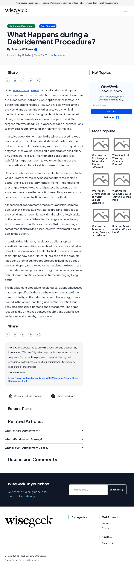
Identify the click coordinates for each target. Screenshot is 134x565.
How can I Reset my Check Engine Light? (121, 229)
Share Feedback (62, 396)
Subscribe (111, 111)
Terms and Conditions (29, 560)
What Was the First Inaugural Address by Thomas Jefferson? (99, 161)
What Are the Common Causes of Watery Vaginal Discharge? (101, 196)
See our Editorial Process (25, 396)
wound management (26, 90)
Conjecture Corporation (36, 556)
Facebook (107, 543)
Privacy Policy (11, 560)
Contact (106, 528)
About (105, 523)
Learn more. (113, 3)
